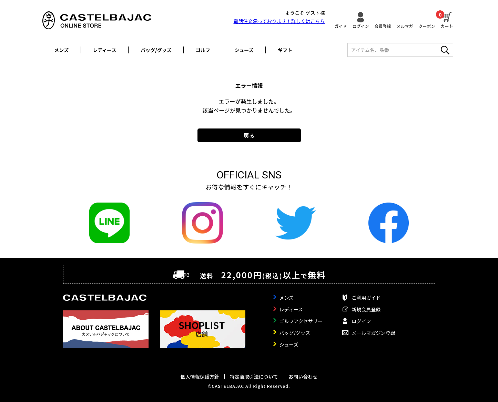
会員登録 (382, 25)
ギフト (285, 50)
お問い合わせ (302, 376)
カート (446, 19)
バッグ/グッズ (156, 50)
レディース (104, 50)
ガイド (340, 25)
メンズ (61, 50)
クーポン (426, 25)
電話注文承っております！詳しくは (279, 21)
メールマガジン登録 (373, 333)
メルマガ (404, 25)
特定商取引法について (254, 376)
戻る (248, 135)
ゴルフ (203, 50)
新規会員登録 (366, 309)
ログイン (360, 25)
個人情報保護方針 (200, 376)
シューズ (243, 50)
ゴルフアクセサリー (301, 321)
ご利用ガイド (366, 298)
